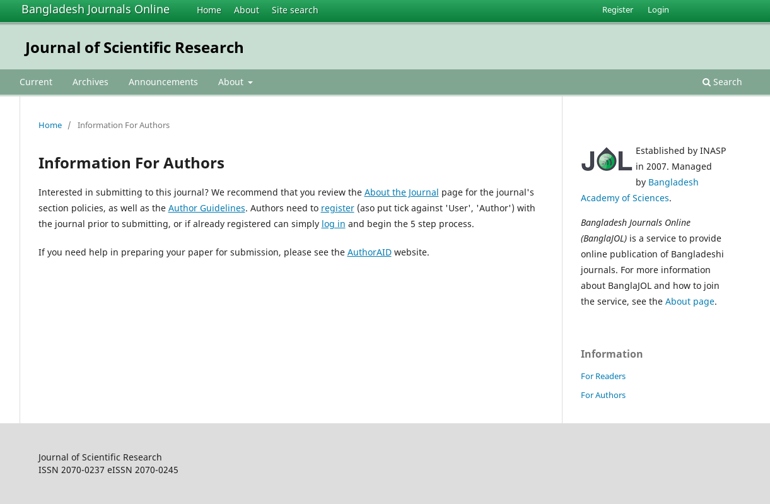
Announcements (163, 82)
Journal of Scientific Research (134, 47)
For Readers (603, 376)
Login (658, 9)
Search (722, 82)
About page (690, 301)
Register (617, 9)
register (337, 208)
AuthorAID (369, 252)
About (246, 10)
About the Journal (402, 192)
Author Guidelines (206, 208)
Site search (295, 10)
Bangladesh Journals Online (95, 8)
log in (334, 224)
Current (36, 82)
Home (209, 10)
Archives (90, 82)
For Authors (603, 395)
